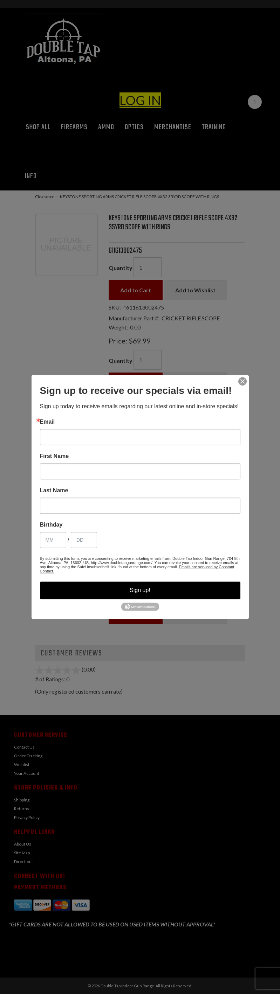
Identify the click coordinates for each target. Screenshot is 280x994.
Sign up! (140, 590)
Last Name (54, 490)
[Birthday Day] (84, 540)
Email (47, 422)
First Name (54, 456)
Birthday (51, 525)
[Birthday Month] (53, 540)
